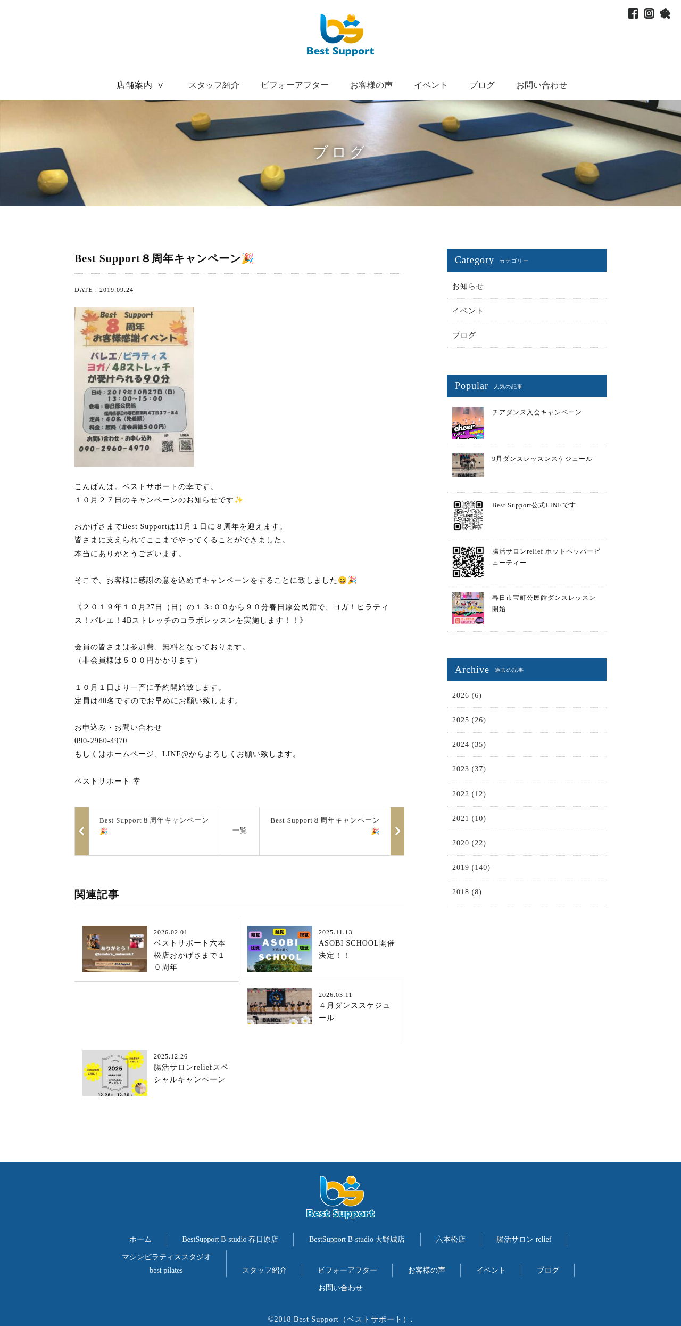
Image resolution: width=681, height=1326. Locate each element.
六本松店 (451, 1239)
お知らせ (468, 286)
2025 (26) (469, 720)
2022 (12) (469, 794)
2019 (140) (471, 868)
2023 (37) (469, 769)
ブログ (482, 85)
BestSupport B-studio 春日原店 (230, 1239)
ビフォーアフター (295, 85)
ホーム (140, 1239)
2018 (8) (467, 892)
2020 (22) (469, 843)
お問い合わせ (541, 85)
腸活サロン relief (523, 1239)
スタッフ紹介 (213, 85)
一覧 (239, 830)
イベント (431, 85)
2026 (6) (467, 695)
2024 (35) (469, 745)
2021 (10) (469, 819)
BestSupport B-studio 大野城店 (357, 1239)
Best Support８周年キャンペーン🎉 (325, 825)
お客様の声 (371, 85)
